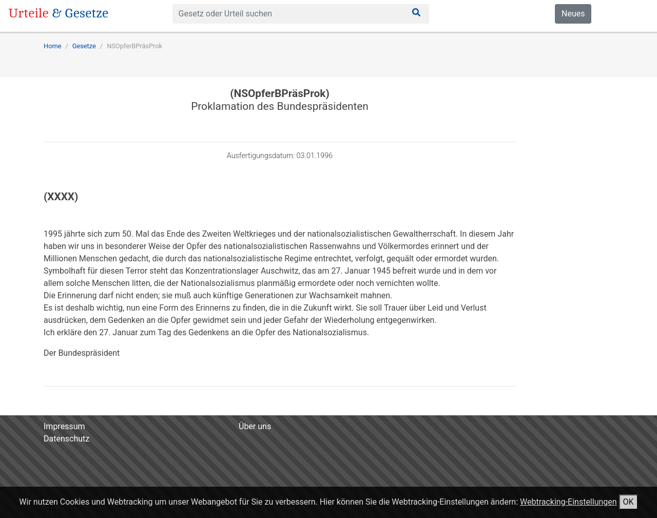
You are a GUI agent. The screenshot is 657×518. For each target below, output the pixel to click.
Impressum (64, 426)
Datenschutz (66, 439)
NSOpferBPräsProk (134, 46)
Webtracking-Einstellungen (568, 502)
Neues (573, 13)
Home (52, 46)
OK (628, 502)
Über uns (255, 426)
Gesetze (84, 46)
